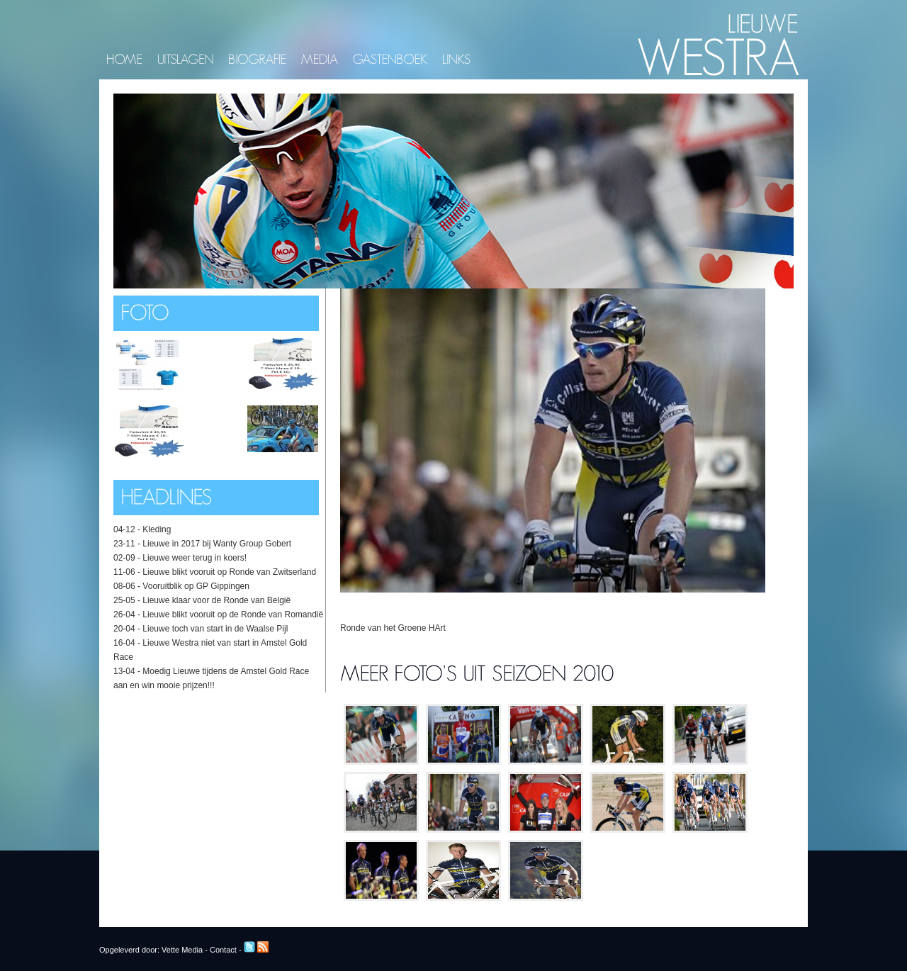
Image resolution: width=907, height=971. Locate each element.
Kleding (156, 529)
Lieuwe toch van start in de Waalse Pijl (215, 629)
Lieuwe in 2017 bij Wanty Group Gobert (216, 544)
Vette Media (182, 949)
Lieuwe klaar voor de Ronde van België (216, 600)
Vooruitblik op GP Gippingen (195, 586)
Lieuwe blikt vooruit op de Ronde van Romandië (232, 614)
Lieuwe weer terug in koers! (194, 558)
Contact (223, 949)
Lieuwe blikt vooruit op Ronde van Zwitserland (229, 572)
